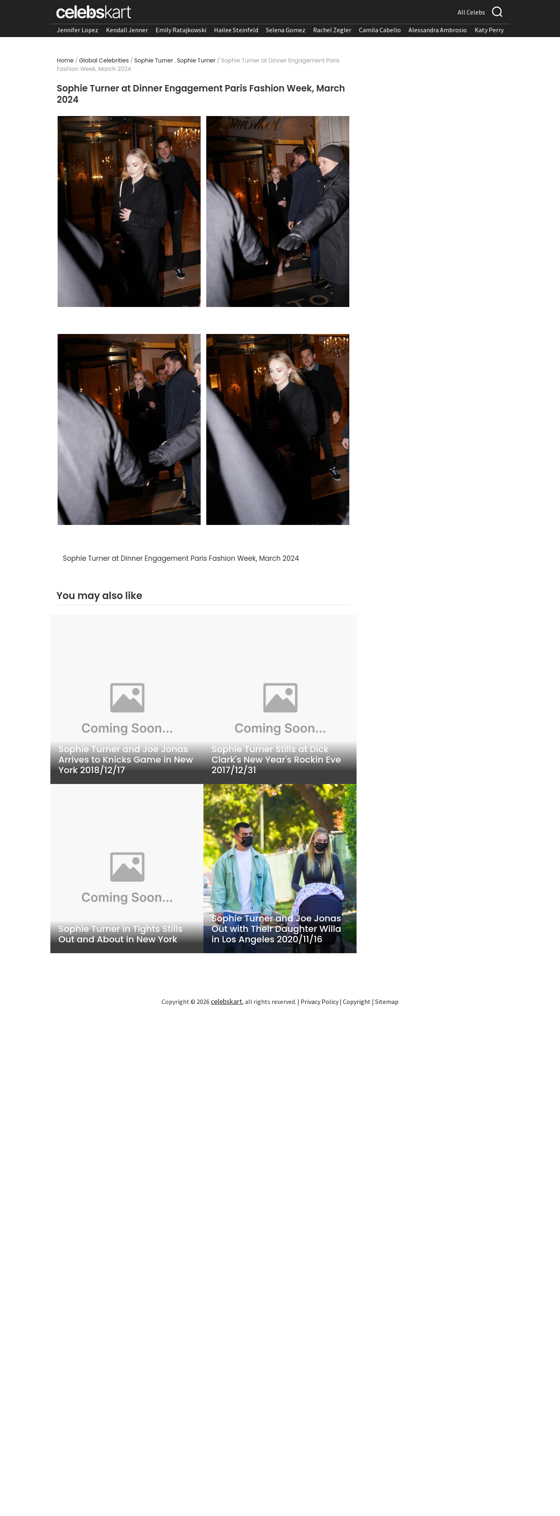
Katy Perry (489, 30)
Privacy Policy (319, 1002)
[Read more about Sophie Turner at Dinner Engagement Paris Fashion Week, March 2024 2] (277, 211)
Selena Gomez (285, 30)
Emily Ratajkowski (181, 30)
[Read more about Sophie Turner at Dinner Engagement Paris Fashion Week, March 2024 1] (129, 211)
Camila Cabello (380, 30)
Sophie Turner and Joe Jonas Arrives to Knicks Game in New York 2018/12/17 (125, 760)
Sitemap (386, 1002)
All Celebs (471, 12)
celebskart (226, 1001)
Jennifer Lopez (77, 30)
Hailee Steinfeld (236, 30)
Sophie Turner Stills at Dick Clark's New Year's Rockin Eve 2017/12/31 (276, 760)
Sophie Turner (153, 60)
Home (65, 60)
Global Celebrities (104, 60)
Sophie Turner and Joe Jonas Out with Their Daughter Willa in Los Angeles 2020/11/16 (276, 929)
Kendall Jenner (127, 30)
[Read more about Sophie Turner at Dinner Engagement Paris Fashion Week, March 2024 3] (129, 429)
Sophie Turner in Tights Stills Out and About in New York (120, 934)
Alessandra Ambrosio (438, 30)
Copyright (357, 1002)
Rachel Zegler (332, 30)
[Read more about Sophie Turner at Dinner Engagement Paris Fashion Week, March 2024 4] (277, 429)
